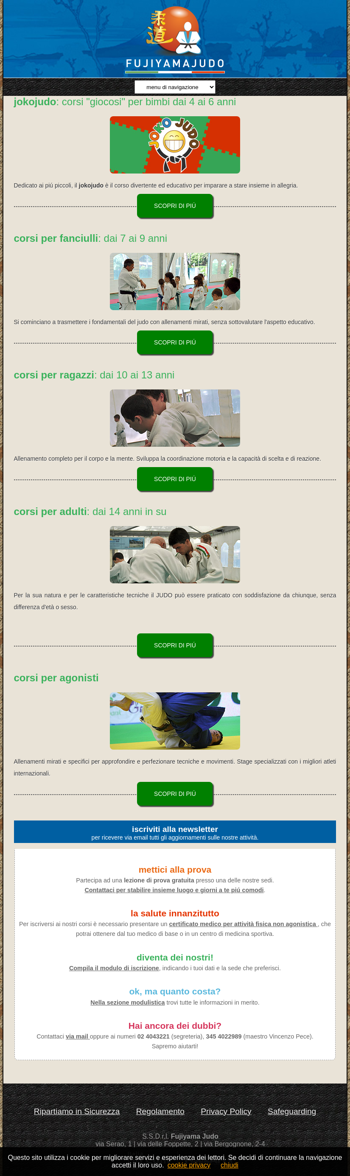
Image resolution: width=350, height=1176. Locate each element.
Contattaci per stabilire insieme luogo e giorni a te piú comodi (173, 890)
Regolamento (160, 1111)
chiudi (229, 1165)
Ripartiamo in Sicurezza (77, 1111)
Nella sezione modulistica (127, 1002)
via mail (78, 1036)
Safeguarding (292, 1111)
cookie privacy (189, 1165)
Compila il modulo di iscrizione (114, 968)
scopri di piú (175, 205)
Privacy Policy (226, 1111)
